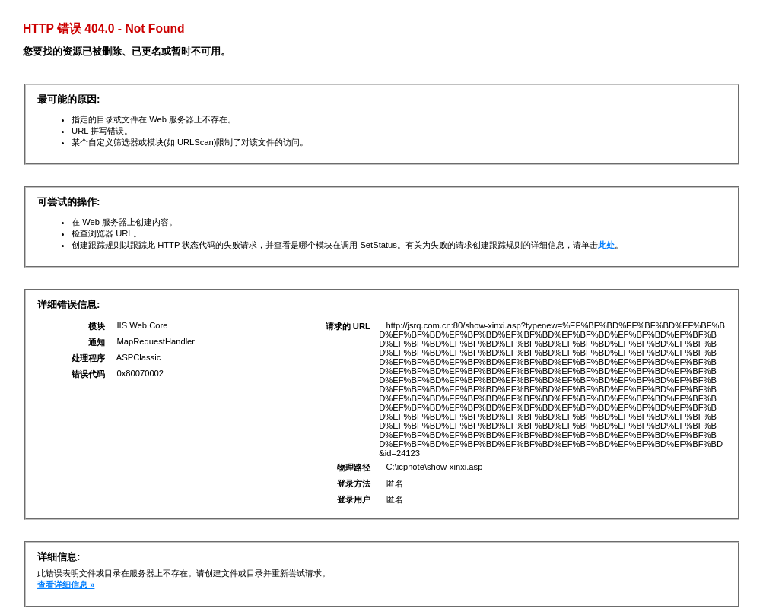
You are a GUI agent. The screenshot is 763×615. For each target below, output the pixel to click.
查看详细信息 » (65, 584)
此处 (606, 244)
